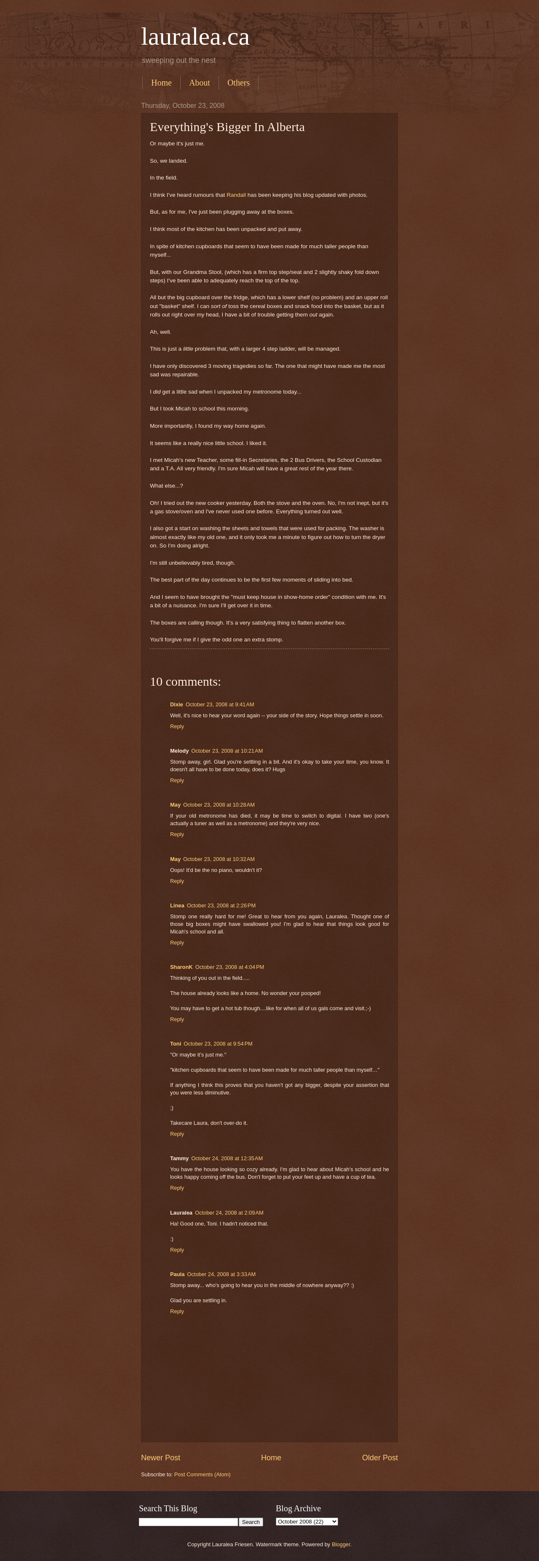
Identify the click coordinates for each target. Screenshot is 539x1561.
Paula (177, 1274)
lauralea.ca (195, 36)
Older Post (380, 1458)
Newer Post (160, 1458)
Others (238, 82)
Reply (177, 726)
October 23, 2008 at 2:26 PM (221, 905)
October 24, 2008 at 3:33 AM (221, 1274)
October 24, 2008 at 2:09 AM (229, 1213)
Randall (236, 195)
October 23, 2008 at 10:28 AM (219, 805)
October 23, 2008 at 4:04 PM (229, 967)
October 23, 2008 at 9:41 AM (220, 704)
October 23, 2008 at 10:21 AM (227, 751)
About (199, 82)
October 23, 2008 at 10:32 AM (219, 859)
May (175, 805)
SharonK (181, 967)
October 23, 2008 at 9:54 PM (218, 1044)
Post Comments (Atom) (202, 1474)
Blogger (341, 1544)
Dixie (176, 704)
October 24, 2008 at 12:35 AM (227, 1158)
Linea (177, 905)
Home (161, 82)
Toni (175, 1044)
